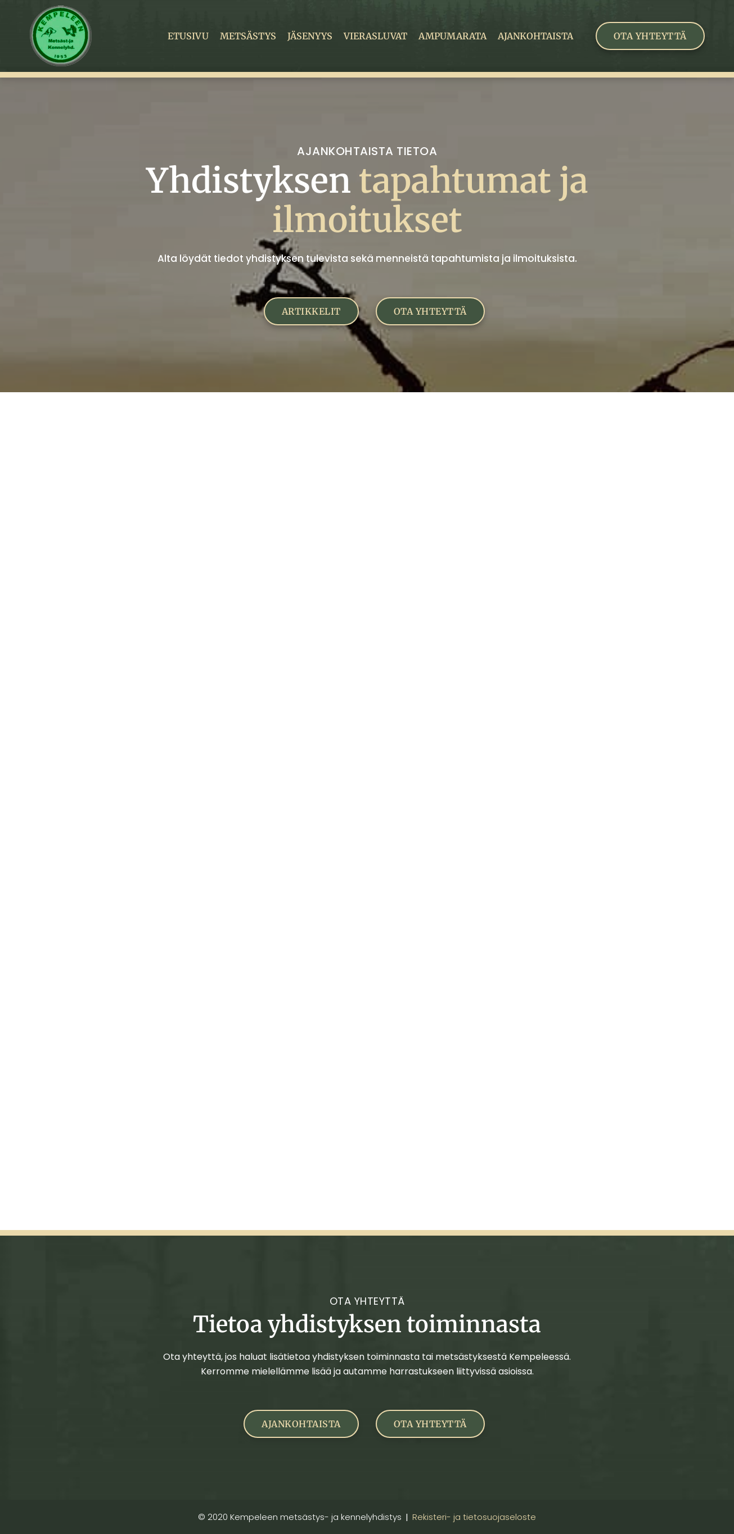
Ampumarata (452, 36)
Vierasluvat (375, 36)
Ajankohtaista (535, 36)
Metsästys (248, 36)
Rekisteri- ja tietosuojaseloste (474, 1517)
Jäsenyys (309, 36)
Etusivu (188, 36)
